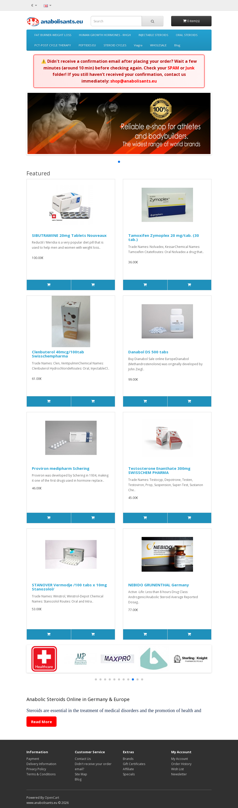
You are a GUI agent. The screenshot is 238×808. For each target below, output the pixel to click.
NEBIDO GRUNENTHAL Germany (158, 584)
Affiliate (128, 769)
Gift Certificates (134, 764)
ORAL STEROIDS (186, 35)
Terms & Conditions (41, 774)
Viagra (138, 45)
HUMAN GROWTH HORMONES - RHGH (105, 35)
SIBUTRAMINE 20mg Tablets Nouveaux (69, 235)
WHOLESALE (158, 45)
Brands (128, 759)
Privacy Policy (36, 769)
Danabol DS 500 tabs (148, 351)
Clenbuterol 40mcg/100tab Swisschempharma (58, 354)
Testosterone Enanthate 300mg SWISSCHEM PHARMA (159, 470)
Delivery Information (41, 764)
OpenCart (52, 797)
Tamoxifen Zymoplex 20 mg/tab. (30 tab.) (163, 237)
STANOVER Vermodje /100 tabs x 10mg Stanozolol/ (69, 587)
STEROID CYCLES (115, 45)
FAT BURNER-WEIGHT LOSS (52, 35)
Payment (32, 759)
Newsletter (179, 774)
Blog (177, 45)
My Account (179, 759)
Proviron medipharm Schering (60, 468)
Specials (129, 774)
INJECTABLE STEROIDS (153, 35)
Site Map (81, 774)
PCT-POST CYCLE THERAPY (52, 45)
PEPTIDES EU (87, 45)
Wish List (177, 769)
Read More (41, 721)
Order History (181, 764)
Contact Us (83, 759)
